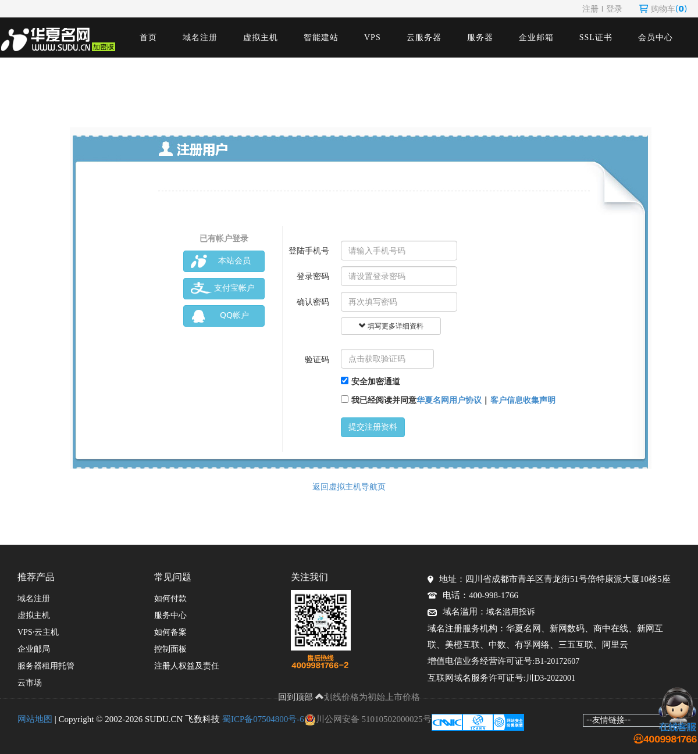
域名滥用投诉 (510, 612)
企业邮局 (33, 649)
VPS (372, 37)
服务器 (480, 37)
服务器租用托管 (45, 666)
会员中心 (655, 37)
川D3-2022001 (550, 678)
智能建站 (321, 37)
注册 (590, 8)
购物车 (663, 8)
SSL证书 (595, 37)
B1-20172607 (557, 661)
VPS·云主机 (38, 632)
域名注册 (200, 37)
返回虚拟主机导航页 (349, 486)
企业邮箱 (536, 37)
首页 (148, 37)
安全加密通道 (370, 381)
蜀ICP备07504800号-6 (263, 719)
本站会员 (221, 261)
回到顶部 (301, 697)
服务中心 (170, 615)
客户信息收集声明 (522, 400)
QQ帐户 (220, 316)
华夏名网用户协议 (449, 400)
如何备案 (170, 632)
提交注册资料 (372, 427)
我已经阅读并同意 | (448, 400)
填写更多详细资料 (391, 326)
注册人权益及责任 (186, 666)
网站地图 (34, 719)
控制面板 (170, 649)
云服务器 (424, 37)
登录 (614, 8)
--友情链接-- (608, 719)
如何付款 (170, 598)
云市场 (29, 682)
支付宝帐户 (223, 288)
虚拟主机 (260, 37)
